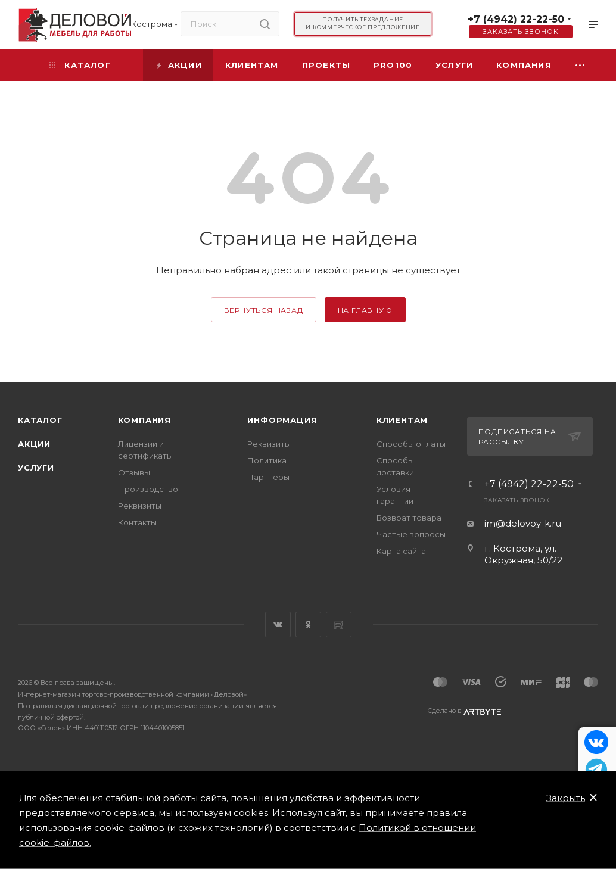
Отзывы (134, 472)
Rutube (338, 624)
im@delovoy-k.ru (522, 523)
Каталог (40, 420)
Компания (144, 420)
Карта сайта (401, 551)
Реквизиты (139, 505)
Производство (148, 489)
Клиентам (402, 420)
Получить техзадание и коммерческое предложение (363, 23)
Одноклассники (308, 624)
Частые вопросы (411, 534)
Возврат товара (409, 517)
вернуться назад (263, 310)
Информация (282, 420)
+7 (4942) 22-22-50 (516, 19)
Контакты (137, 522)
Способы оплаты (411, 443)
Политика (267, 460)
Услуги (36, 467)
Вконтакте (278, 624)
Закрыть (565, 797)
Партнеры (268, 477)
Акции (34, 443)
